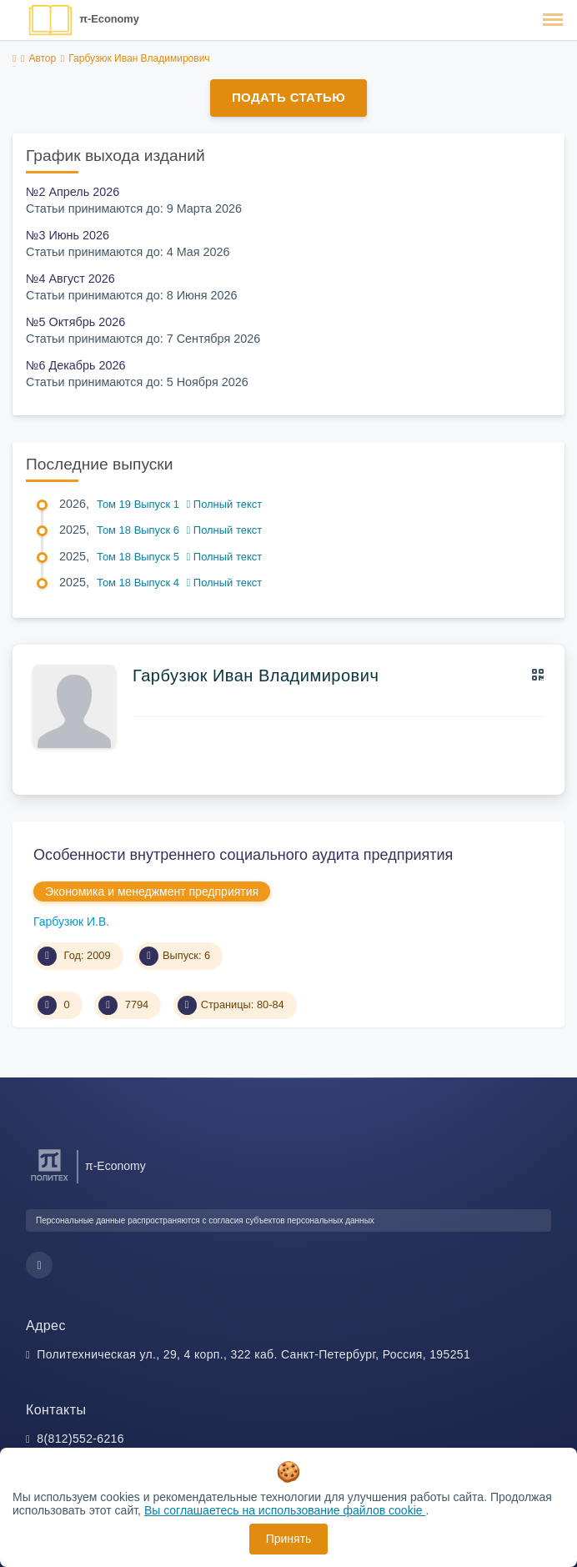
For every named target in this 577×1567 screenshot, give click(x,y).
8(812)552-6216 (80, 1438)
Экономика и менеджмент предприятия (151, 891)
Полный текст (225, 504)
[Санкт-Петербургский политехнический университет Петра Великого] (49, 1181)
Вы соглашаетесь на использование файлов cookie (285, 1510)
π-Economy (109, 19)
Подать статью (288, 97)
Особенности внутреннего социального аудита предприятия (243, 854)
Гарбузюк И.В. (71, 921)
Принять (289, 1538)
